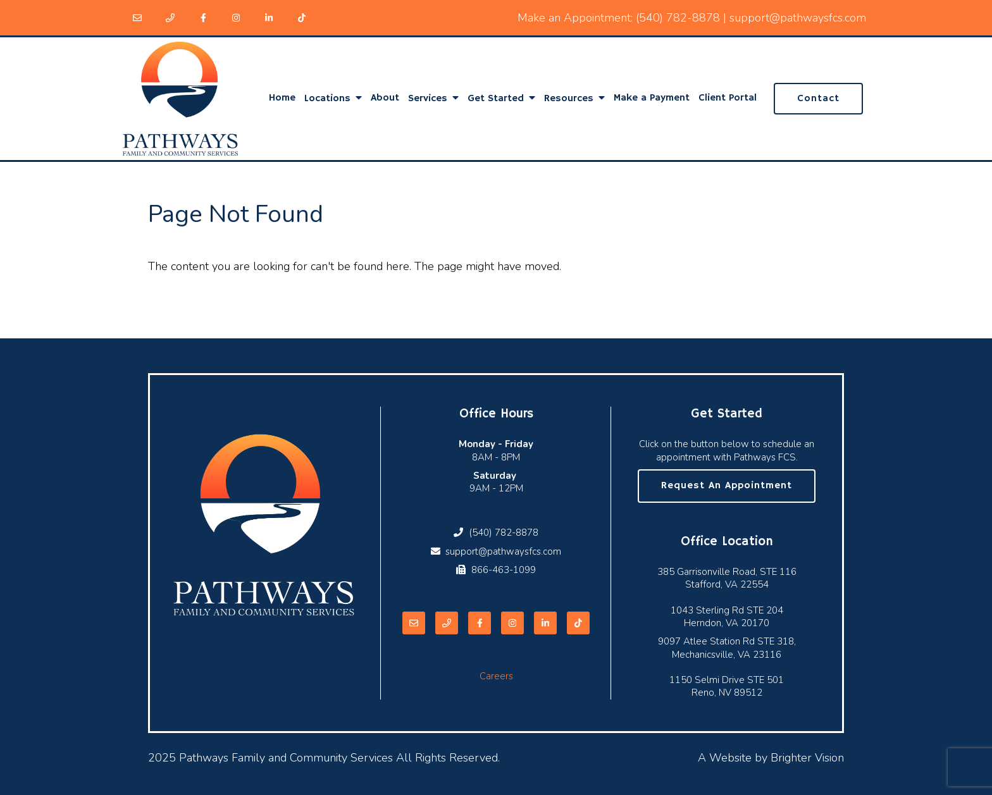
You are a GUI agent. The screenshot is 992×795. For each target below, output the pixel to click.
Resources (568, 98)
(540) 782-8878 (678, 17)
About (385, 98)
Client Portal (727, 98)
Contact (818, 98)
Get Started (496, 98)
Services (427, 98)
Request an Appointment (726, 485)
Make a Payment (652, 98)
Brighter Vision (807, 757)
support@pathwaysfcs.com (797, 17)
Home (282, 98)
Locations (327, 98)
